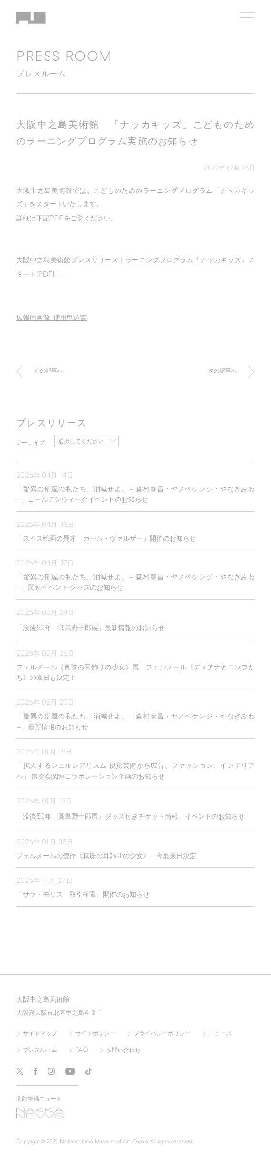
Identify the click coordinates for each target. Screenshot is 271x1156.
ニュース (220, 1034)
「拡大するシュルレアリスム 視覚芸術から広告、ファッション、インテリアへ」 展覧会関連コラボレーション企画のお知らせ (135, 771)
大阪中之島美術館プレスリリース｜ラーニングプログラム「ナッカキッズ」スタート (135, 268)
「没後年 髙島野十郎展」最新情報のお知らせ (90, 628)
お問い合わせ (123, 1050)
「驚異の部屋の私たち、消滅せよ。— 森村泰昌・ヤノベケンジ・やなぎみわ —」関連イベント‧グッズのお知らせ (135, 582)
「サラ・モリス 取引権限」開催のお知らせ (83, 895)
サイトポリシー (95, 1034)
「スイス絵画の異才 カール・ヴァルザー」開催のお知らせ (106, 539)
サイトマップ (40, 1034)
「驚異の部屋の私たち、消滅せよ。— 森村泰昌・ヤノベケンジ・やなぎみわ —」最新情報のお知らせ (135, 722)
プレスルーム (40, 1050)
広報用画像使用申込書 (51, 318)
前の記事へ (48, 373)
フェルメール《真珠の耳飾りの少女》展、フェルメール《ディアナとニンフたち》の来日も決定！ (135, 673)
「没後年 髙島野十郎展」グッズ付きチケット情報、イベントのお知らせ (133, 816)
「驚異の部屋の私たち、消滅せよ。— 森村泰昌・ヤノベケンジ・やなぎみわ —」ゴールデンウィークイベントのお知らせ (135, 495)
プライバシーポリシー (162, 1034)
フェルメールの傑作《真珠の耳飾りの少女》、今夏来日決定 (106, 856)
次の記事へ (222, 373)
